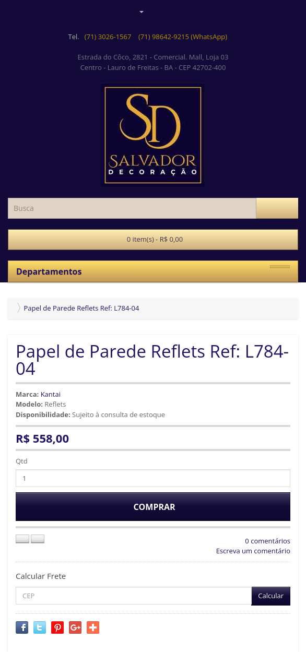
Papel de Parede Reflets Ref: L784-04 (81, 308)
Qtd (22, 461)
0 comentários (267, 541)
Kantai (51, 394)
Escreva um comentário (253, 550)
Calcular (271, 595)
